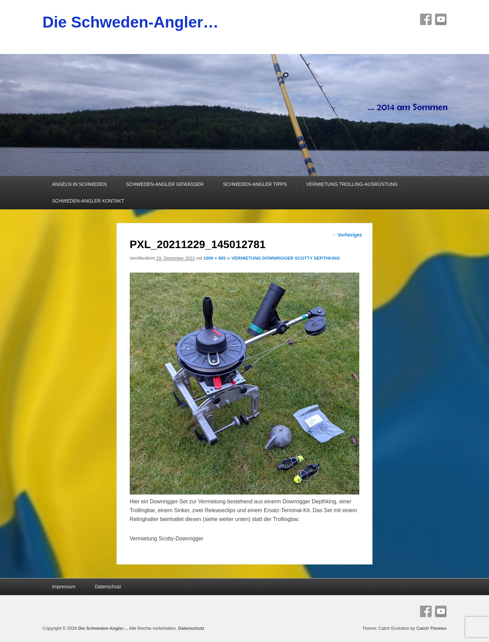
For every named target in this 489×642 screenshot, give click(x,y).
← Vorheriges (346, 235)
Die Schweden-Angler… (130, 22)
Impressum (63, 586)
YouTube (441, 19)
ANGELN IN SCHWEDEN (79, 184)
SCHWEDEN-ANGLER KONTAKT (88, 201)
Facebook (426, 19)
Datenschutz (108, 586)
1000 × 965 (214, 258)
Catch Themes (431, 628)
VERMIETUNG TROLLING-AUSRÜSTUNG (352, 184)
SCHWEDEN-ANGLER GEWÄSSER (165, 184)
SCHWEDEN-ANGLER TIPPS (255, 184)
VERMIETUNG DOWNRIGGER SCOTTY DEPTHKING (286, 258)
